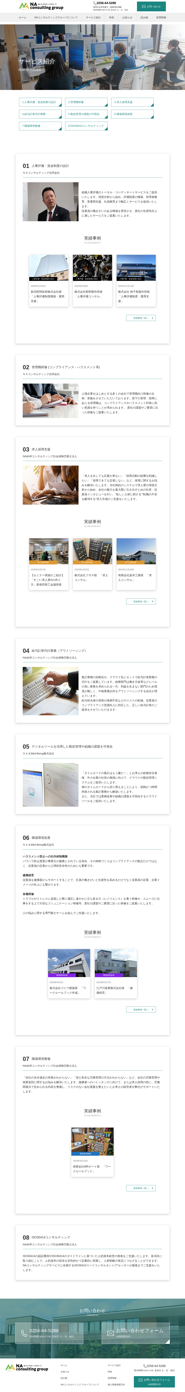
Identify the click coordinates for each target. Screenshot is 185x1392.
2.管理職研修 (88, 104)
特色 (111, 17)
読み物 (144, 17)
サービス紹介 (93, 17)
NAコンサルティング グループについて (80, 1384)
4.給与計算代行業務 (42, 115)
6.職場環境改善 (134, 115)
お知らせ (127, 17)
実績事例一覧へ (141, 318)
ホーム (22, 17)
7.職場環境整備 (42, 127)
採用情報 (161, 17)
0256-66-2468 (116, 7)
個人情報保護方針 (116, 1384)
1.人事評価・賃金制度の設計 (42, 104)
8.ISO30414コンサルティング (88, 127)
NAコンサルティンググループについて (56, 17)
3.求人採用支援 (134, 104)
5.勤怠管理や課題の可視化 (88, 115)
